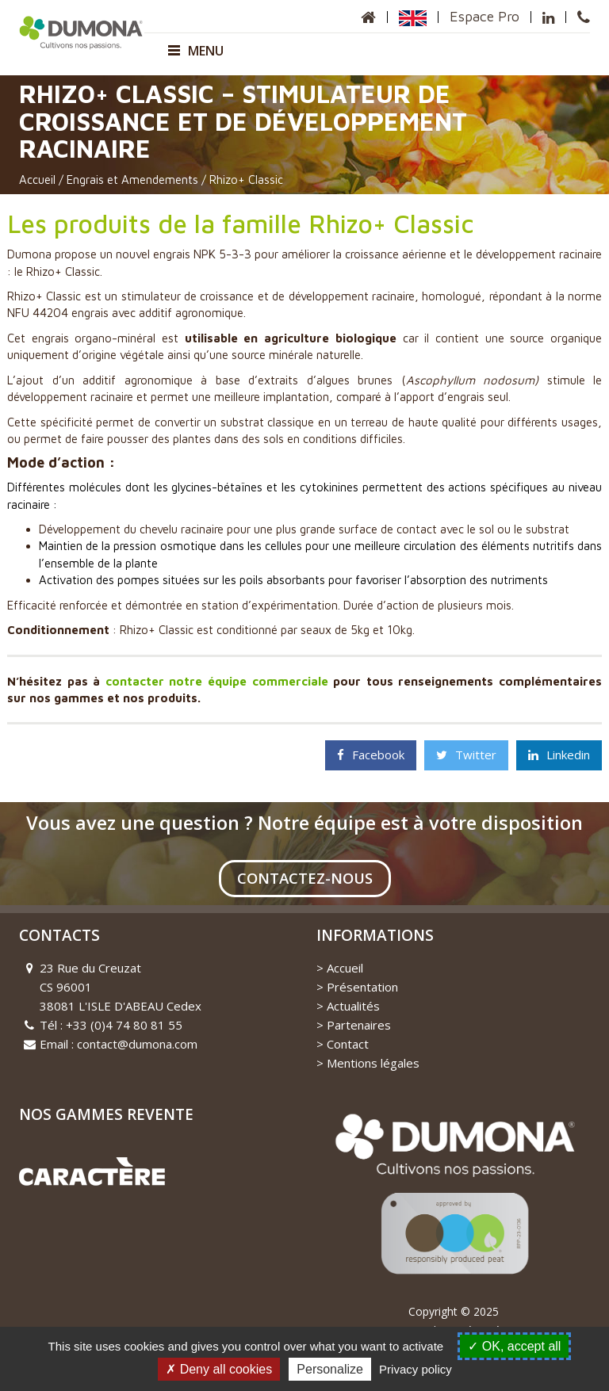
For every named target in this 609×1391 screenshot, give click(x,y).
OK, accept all (514, 1346)
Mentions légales (373, 1063)
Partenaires (359, 1025)
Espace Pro (484, 16)
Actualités (353, 1006)
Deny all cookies (219, 1369)
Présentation (362, 987)
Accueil (37, 179)
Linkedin (559, 754)
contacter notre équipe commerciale (216, 681)
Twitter (466, 754)
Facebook (370, 754)
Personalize (330, 1369)
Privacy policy (415, 1369)
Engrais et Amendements (132, 179)
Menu (196, 50)
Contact (348, 1044)
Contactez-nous (304, 878)
